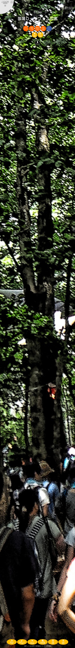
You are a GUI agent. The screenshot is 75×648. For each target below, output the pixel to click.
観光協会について (40, 646)
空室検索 (43, 28)
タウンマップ (26, 28)
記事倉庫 (48, 646)
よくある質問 (31, 646)
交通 (25, 646)
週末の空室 (37, 28)
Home (37, 22)
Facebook (49, 28)
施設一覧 (32, 28)
